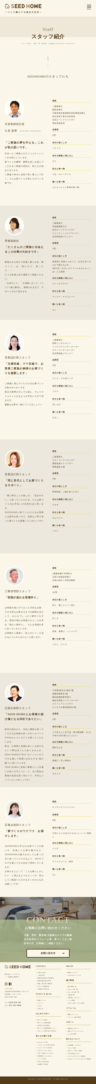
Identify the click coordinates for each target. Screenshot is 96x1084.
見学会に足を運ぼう (43, 1025)
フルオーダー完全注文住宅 (45, 1045)
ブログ (39, 1006)
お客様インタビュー (73, 997)
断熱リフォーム (72, 1014)
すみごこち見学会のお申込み (46, 1031)
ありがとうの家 (42, 1042)
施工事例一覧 (71, 986)
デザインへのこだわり (44, 1050)
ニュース (39, 1003)
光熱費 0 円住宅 (42, 1064)
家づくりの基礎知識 (43, 1022)
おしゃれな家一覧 (72, 992)
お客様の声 (70, 995)
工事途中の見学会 (42, 989)
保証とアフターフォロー (75, 1031)
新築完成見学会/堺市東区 (45, 978)
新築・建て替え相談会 (44, 983)
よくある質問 (71, 1034)
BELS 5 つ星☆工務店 (74, 1050)
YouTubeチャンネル (73, 975)
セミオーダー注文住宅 (44, 1047)
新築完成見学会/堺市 (43, 980)
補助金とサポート (72, 1028)
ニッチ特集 (70, 1000)
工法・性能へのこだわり (45, 1053)
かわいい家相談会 (42, 986)
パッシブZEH (41, 1058)
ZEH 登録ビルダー (73, 1053)
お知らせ (39, 1008)
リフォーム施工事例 (73, 1017)
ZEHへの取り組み (42, 1061)
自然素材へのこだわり (44, 1056)
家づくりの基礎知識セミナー (46, 1028)
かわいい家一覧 (72, 989)
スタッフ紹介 (71, 1048)
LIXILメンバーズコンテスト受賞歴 (78, 1059)
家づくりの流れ (42, 1020)
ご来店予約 (40, 975)
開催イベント (41, 1000)
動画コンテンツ (72, 972)
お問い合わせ (48, 953)
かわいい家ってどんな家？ (75, 1003)
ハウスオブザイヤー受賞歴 (75, 1056)
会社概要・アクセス (73, 1045)
